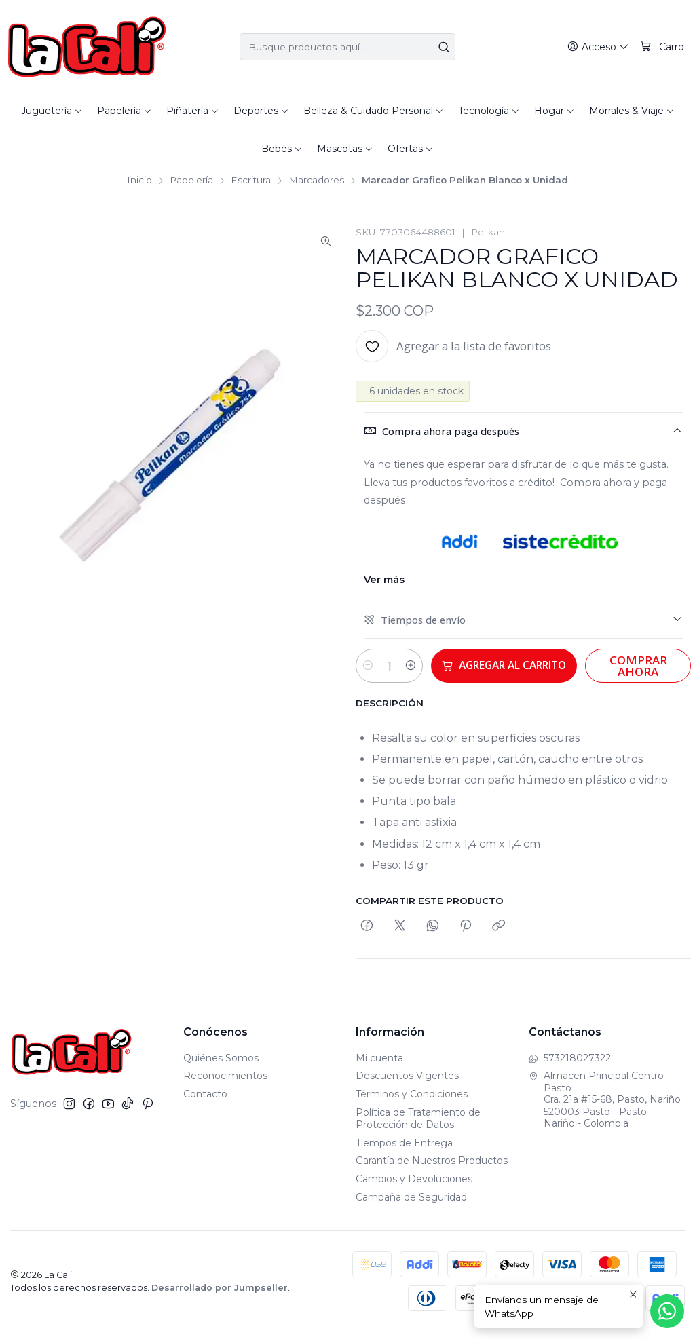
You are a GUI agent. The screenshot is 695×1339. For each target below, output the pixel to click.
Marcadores (316, 180)
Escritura (251, 180)
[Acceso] (600, 47)
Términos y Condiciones (412, 1102)
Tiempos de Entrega (404, 1150)
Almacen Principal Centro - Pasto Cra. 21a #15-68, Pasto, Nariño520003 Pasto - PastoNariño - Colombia (605, 1107)
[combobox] (347, 46)
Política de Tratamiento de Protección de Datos (418, 1126)
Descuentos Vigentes (407, 1084)
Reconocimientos (225, 1084)
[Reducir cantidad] (367, 665)
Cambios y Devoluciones (414, 1187)
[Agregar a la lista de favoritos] (453, 346)
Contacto (205, 1102)
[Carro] (662, 47)
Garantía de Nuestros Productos (432, 1169)
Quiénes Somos (221, 1065)
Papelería (191, 180)
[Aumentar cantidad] (422, 665)
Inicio (139, 180)
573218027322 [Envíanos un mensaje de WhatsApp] (570, 1065)
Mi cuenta (379, 1065)
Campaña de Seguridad (411, 1205)
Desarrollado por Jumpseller (219, 1295)
